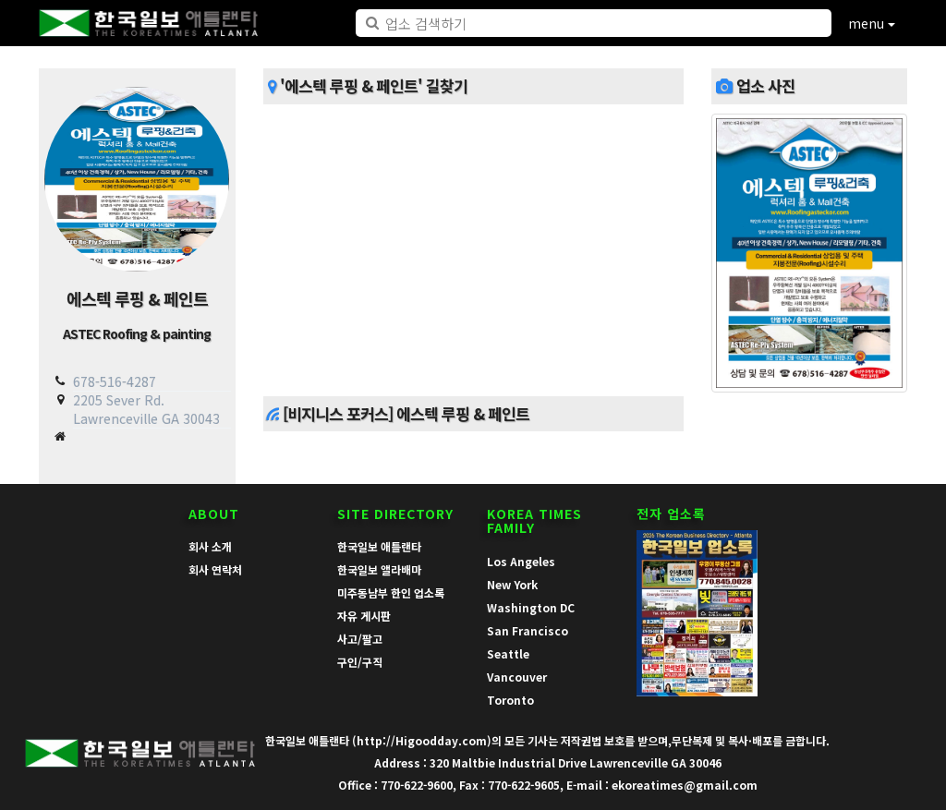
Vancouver (517, 676)
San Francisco (527, 630)
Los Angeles (521, 561)
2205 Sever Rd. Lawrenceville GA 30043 (146, 409)
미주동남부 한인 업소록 (390, 592)
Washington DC (531, 607)
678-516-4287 (114, 381)
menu (871, 23)
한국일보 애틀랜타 (379, 546)
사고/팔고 (359, 639)
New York (512, 584)
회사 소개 (210, 546)
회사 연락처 (215, 569)
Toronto (510, 699)
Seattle (508, 653)
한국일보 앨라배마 (379, 569)
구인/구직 (359, 662)
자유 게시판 (364, 615)
